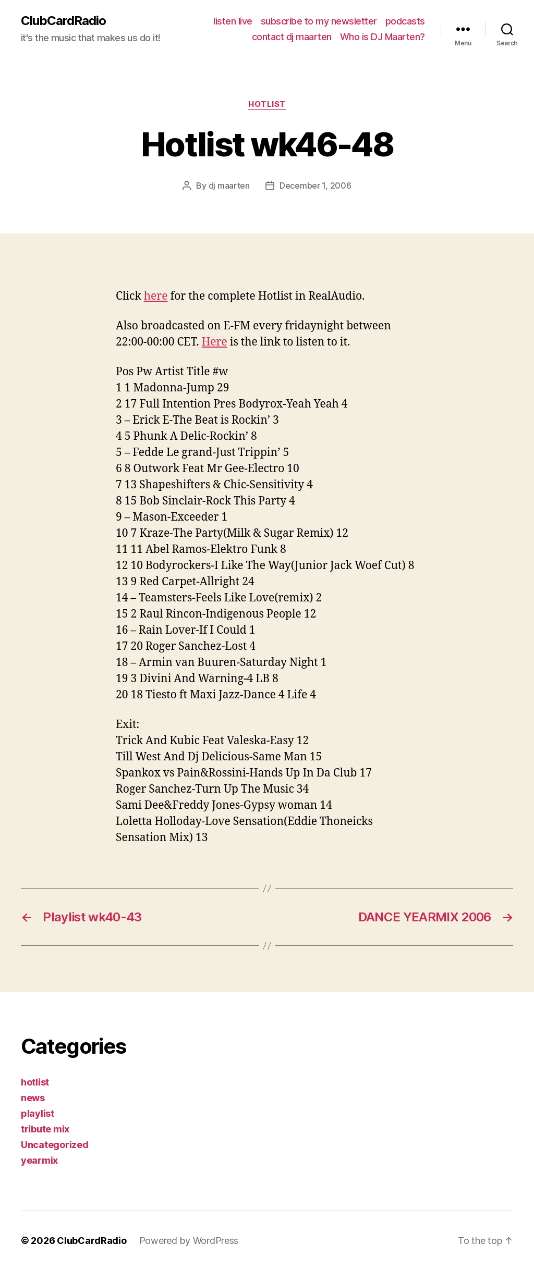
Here (214, 342)
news (33, 1097)
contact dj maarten (292, 36)
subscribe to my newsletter (319, 21)
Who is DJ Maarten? (382, 36)
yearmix (39, 1160)
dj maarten (229, 185)
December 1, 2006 (315, 185)
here (156, 296)
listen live (232, 21)
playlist (37, 1113)
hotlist (267, 104)
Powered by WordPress (189, 1240)
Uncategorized (55, 1144)
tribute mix (45, 1129)
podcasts (405, 21)
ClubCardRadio (63, 21)
